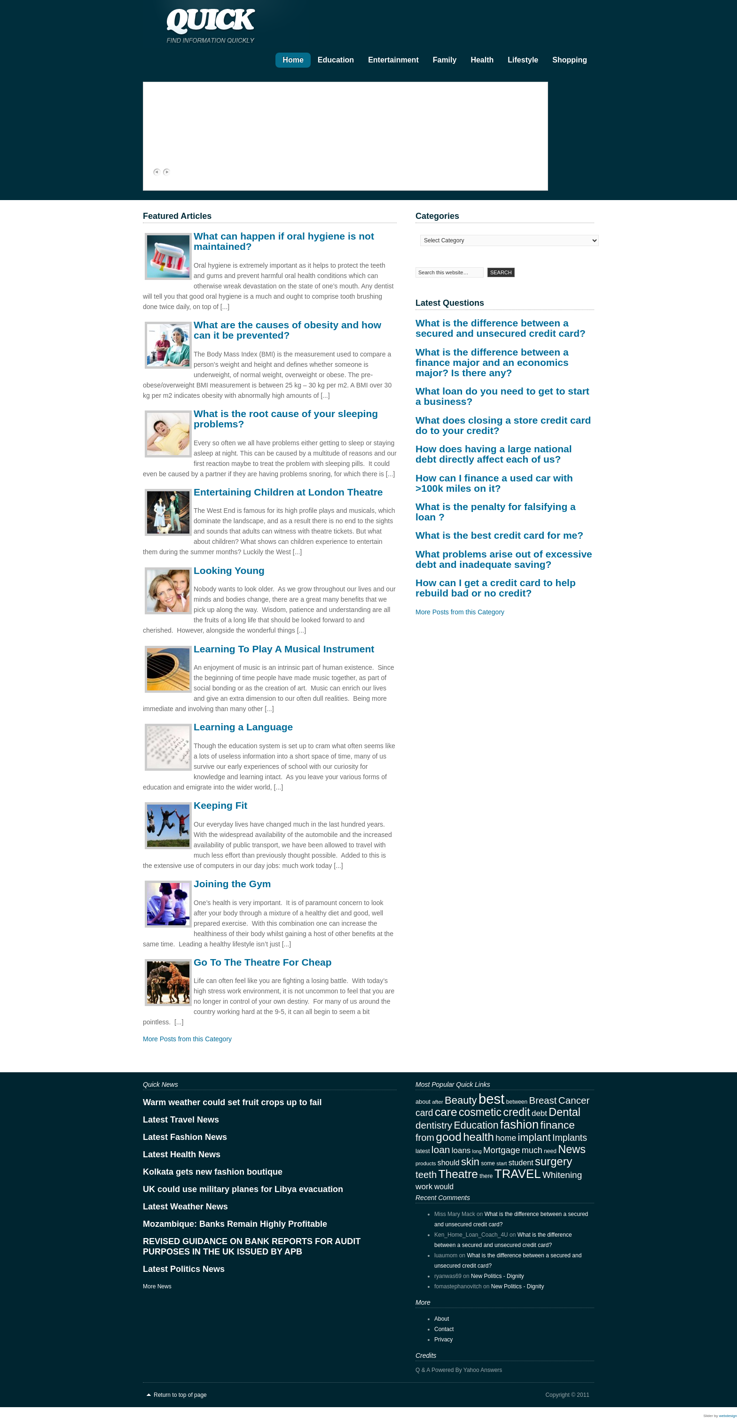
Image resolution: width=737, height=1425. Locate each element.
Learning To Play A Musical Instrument (284, 648)
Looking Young (229, 570)
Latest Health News (181, 1154)
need (550, 1151)
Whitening (562, 1175)
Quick (237, 24)
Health (482, 60)
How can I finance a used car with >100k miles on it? (494, 483)
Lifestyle (523, 60)
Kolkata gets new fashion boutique (212, 1172)
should (449, 1163)
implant (534, 1137)
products (426, 1163)
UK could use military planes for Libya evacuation (243, 1189)
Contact (444, 1329)
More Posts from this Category (187, 1039)
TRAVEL (517, 1173)
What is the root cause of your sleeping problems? (286, 418)
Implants (569, 1137)
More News (157, 1286)
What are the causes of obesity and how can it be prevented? (287, 330)
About (441, 1319)
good (448, 1137)
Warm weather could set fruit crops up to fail (232, 1102)
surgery (553, 1161)
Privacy (443, 1339)
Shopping (569, 60)
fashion (519, 1124)
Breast (543, 1100)
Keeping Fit (220, 805)
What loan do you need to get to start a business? (502, 396)
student (521, 1162)
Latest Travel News (181, 1119)
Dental (564, 1112)
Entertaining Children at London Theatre (288, 492)
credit (516, 1112)
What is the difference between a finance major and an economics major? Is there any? (492, 362)
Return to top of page (180, 1395)
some (487, 1163)
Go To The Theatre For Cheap (263, 962)
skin (470, 1162)
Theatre (458, 1174)
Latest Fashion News (185, 1137)
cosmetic (480, 1112)
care (446, 1112)
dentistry (434, 1125)
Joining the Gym (232, 883)
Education (336, 60)
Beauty (461, 1100)
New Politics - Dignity (497, 1276)
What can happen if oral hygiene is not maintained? (284, 241)
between (517, 1102)
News (572, 1149)
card (424, 1113)
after (437, 1102)
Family (445, 60)
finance (558, 1125)
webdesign (728, 1416)
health (478, 1137)
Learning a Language (243, 726)
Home (292, 60)
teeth (426, 1174)
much (532, 1150)
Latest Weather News (185, 1206)
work (424, 1186)
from (425, 1137)
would (444, 1187)
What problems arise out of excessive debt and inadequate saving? (504, 559)
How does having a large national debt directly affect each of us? (494, 454)
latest (423, 1150)
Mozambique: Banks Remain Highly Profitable (235, 1224)
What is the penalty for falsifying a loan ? (496, 511)
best (491, 1099)
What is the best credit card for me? (499, 535)
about (423, 1101)
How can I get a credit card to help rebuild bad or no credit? (496, 587)
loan (440, 1149)
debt (539, 1113)
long (477, 1151)
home (505, 1138)
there (486, 1176)
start (501, 1163)
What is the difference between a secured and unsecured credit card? (501, 328)
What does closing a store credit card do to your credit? (503, 425)
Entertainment (393, 60)
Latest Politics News (184, 1269)
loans (461, 1150)
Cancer (574, 1100)
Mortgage (501, 1150)
